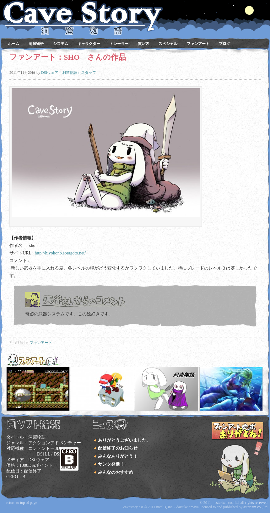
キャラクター (89, 43)
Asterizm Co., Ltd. (255, 507)
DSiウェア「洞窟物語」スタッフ (68, 72)
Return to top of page (21, 502)
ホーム (13, 43)
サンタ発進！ (111, 464)
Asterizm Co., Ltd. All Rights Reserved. (241, 502)
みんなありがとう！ (118, 456)
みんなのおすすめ (115, 472)
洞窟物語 (36, 43)
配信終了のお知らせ (118, 448)
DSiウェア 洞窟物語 (133, 12)
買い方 (143, 43)
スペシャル (168, 43)
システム (60, 43)
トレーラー (119, 43)
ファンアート (198, 43)
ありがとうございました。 (124, 440)
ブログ (224, 43)
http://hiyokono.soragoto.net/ (60, 253)
